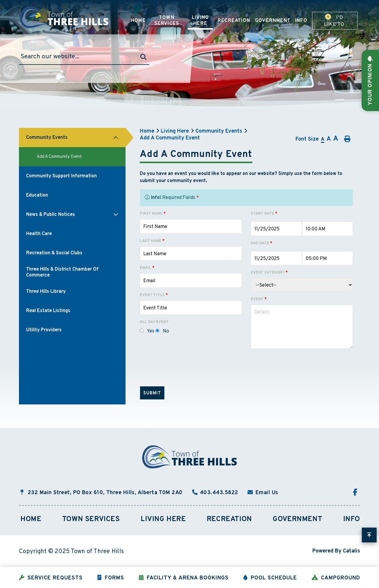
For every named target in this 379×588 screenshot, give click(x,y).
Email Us (267, 492)
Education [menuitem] (37, 195)
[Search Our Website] (84, 57)
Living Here (175, 131)
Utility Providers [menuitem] (44, 330)
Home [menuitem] (138, 21)
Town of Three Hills (65, 17)
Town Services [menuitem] (166, 21)
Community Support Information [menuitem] (61, 176)
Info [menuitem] (301, 21)
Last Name (152, 241)
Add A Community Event (170, 138)
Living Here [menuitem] (200, 21)
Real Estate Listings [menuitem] (48, 311)
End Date (261, 243)
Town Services (91, 519)
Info (351, 519)
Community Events (218, 131)
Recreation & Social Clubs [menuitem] (54, 253)
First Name (153, 213)
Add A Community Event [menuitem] (59, 157)
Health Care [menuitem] (39, 234)
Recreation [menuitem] (234, 21)
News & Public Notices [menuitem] (50, 215)
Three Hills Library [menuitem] (46, 292)
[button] (115, 137)
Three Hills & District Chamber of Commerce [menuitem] (62, 272)
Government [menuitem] (272, 21)
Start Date (264, 213)
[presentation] (185, 369)
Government (297, 519)
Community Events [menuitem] (47, 138)
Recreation (229, 519)
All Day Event (154, 322)
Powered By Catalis (336, 551)
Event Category (269, 272)
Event (258, 299)
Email (147, 268)
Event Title (154, 295)
